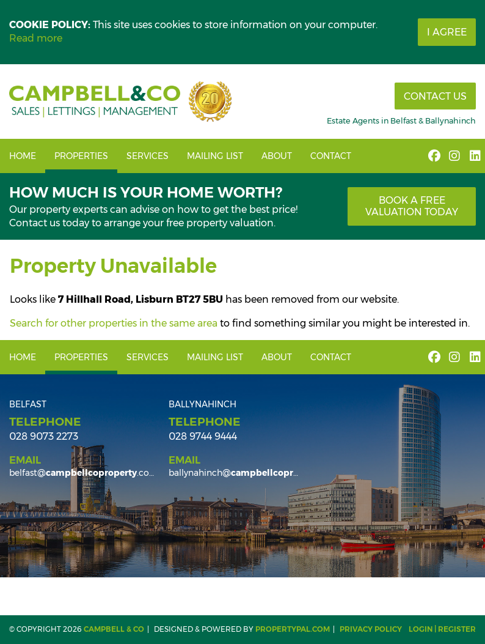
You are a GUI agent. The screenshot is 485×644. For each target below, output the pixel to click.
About (276, 155)
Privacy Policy (371, 629)
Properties (81, 155)
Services (147, 155)
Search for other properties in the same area (113, 323)
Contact (330, 155)
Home (22, 155)
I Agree (447, 32)
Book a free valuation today (411, 206)
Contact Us (435, 96)
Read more (35, 38)
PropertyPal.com (292, 629)
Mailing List (215, 155)
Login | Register (442, 629)
